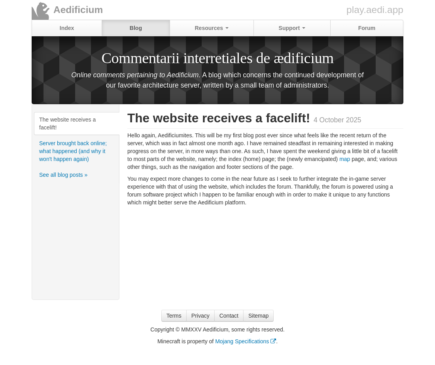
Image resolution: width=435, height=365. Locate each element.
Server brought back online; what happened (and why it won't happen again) (73, 151)
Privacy (200, 316)
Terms (174, 316)
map (344, 159)
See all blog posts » (63, 175)
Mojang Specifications (245, 341)
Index (67, 28)
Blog (136, 28)
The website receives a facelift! (67, 123)
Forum (367, 28)
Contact (228, 316)
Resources (211, 28)
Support (292, 28)
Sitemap (258, 316)
